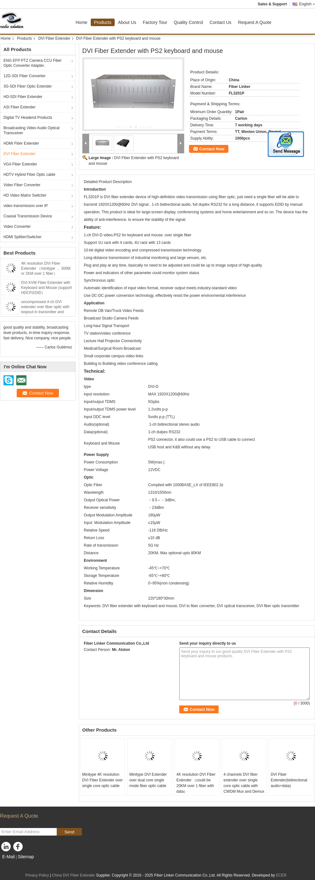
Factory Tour (155, 22)
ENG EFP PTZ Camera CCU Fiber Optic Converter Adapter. (32, 63)
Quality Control (188, 22)
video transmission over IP (25, 206)
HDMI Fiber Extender (21, 143)
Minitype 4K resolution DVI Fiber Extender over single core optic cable (102, 780)
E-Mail (8, 856)
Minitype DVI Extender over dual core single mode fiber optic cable (148, 780)
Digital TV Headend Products (27, 117)
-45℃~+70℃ (159, 568)
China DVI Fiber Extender (73, 875)
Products (102, 22)
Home (81, 22)
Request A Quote (255, 22)
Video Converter (17, 226)
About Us (127, 22)
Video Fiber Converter (21, 185)
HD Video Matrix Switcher (25, 195)
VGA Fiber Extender (20, 164)
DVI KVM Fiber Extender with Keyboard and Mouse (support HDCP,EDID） (46, 287)
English (307, 4)
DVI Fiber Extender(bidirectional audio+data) (289, 780)
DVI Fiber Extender (54, 38)
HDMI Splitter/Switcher (22, 237)
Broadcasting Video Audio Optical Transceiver (31, 130)
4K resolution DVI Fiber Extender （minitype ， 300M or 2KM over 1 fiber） (46, 268)
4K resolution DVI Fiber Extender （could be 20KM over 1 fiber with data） (195, 783)
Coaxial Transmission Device (27, 216)
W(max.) (157, 462)
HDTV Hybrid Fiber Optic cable (29, 174)
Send (69, 832)
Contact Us (220, 22)
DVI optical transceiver (235, 606)
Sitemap (26, 856)
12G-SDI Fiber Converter (24, 76)
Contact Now (211, 149)
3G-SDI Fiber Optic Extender (27, 86)
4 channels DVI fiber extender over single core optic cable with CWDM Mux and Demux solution (244, 785)
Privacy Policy (37, 875)
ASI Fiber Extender (19, 107)
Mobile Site (11, 864)
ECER (281, 875)
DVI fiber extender (119, 197)
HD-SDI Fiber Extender (22, 97)
